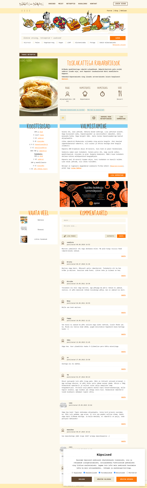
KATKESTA (110, 236)
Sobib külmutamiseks (108, 42)
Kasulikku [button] (82, 4)
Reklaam (124, 11)
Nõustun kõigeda (126, 479)
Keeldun (82, 479)
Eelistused (119, 473)
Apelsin (65, 79)
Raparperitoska (117, 166)
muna (42, 135)
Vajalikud (77, 473)
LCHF (69, 42)
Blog (116, 11)
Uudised (51, 4)
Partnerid (131, 473)
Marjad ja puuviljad (95, 110)
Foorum (109, 11)
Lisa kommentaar (121, 118)
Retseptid (70, 4)
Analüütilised (90, 473)
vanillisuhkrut (41, 148)
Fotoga (92, 42)
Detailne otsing (119, 45)
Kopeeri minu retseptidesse (106, 118)
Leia (118, 38)
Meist (60, 4)
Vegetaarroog (49, 42)
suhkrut (41, 138)
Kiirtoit (27, 42)
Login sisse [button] (120, 4)
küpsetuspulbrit (41, 144)
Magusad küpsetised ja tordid (72, 110)
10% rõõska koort (40, 169)
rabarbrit (43, 151)
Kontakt (93, 4)
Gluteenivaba (80, 42)
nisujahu (40, 141)
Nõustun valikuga (104, 479)
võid (41, 132)
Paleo (37, 42)
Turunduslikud (105, 473)
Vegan (61, 42)
